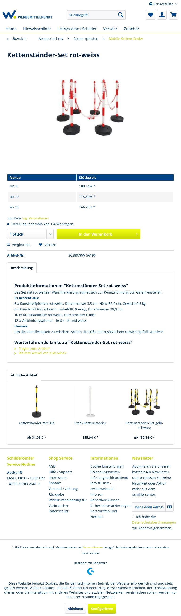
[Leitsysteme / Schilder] (77, 28)
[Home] (11, 28)
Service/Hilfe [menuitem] (161, 4)
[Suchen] (121, 15)
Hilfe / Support (60, 472)
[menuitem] (96, 15)
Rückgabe (56, 494)
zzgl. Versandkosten (35, 218)
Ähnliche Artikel (24, 375)
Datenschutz (59, 511)
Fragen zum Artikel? (32, 348)
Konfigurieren (102, 608)
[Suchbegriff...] (96, 15)
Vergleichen (19, 244)
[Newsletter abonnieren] (169, 507)
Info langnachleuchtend (109, 477)
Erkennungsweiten (105, 472)
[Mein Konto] (162, 15)
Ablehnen (75, 608)
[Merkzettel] (150, 15)
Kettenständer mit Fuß (36, 423)
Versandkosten (93, 547)
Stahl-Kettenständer (90, 423)
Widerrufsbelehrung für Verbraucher (68, 503)
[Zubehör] (132, 28)
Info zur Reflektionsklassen (104, 497)
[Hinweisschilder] (37, 28)
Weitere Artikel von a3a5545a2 (40, 353)
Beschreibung (22, 267)
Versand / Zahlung (63, 488)
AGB (52, 466)
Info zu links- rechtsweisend (102, 486)
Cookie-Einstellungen (107, 466)
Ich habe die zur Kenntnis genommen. (154, 522)
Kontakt (55, 483)
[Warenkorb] (173, 15)
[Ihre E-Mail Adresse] (149, 507)
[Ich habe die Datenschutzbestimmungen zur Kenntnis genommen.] (133, 516)
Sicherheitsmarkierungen (110, 505)
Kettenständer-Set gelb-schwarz (144, 425)
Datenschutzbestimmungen (154, 522)
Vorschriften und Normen (103, 514)
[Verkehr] (110, 28)
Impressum (58, 477)
